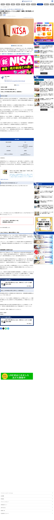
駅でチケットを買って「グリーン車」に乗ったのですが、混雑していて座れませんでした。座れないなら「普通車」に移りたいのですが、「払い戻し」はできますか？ (46, 83)
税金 (18, 4)
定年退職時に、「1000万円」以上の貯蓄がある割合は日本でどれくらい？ (46, 99)
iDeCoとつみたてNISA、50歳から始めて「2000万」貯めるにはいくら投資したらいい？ (46, 95)
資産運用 (40, 4)
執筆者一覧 (3, 510)
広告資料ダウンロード (5, 513)
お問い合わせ (3, 507)
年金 (23, 4)
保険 (28, 4)
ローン (33, 4)
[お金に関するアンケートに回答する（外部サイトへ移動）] (44, 224)
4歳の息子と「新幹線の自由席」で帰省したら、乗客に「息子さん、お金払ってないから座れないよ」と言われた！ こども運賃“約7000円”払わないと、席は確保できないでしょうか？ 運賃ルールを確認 (46, 105)
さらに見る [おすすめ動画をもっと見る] (44, 73)
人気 (3, 4)
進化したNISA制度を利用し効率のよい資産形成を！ (11, 92)
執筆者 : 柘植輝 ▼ (7, 76)
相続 (13, 4)
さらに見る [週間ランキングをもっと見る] (44, 109)
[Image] (17, 376)
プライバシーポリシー (5, 501)
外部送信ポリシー (4, 504)
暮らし (46, 4)
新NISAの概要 (4, 87)
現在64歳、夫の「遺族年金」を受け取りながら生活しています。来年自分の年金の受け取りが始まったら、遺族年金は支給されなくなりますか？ (46, 90)
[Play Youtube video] (17, 64)
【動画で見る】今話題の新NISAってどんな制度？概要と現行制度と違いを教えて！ (16, 53)
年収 (8, 4)
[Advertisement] (17, 362)
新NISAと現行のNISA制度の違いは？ (8, 89)
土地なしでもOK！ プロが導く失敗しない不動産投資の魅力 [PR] (11, 9)
